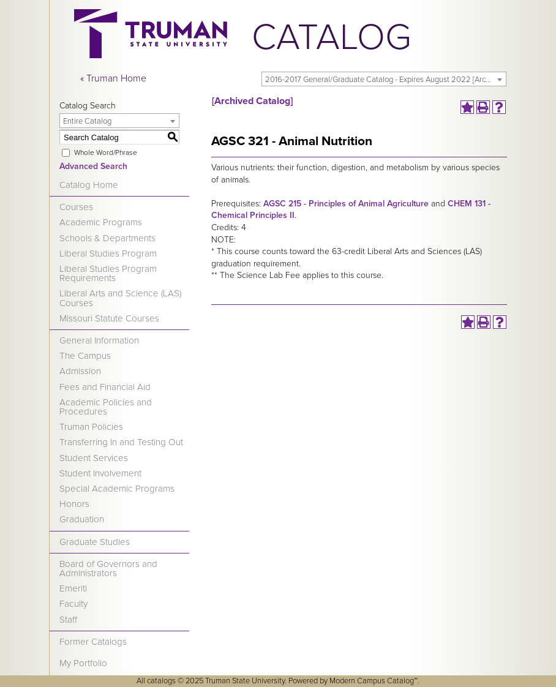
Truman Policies (91, 426)
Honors (74, 503)
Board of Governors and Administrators (108, 568)
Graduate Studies (94, 541)
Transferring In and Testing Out (121, 442)
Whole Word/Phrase (105, 152)
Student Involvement (100, 473)
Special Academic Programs (117, 488)
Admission (80, 371)
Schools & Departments (107, 238)
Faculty (73, 603)
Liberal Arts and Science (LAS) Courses (120, 298)
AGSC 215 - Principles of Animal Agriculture (346, 203)
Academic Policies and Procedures (105, 407)
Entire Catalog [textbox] (87, 121)
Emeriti (73, 588)
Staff (68, 619)
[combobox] (383, 79)
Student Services (93, 458)
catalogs (161, 681)
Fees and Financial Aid (105, 386)
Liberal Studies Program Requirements (108, 273)
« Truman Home (113, 78)
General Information (99, 340)
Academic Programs (100, 222)
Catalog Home (88, 184)
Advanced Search (93, 166)
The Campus (85, 355)
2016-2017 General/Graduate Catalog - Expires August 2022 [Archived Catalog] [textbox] (385, 79)
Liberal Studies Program (108, 253)
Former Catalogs (93, 641)
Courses (76, 206)
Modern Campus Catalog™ (373, 681)
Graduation (81, 519)
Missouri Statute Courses (109, 318)
